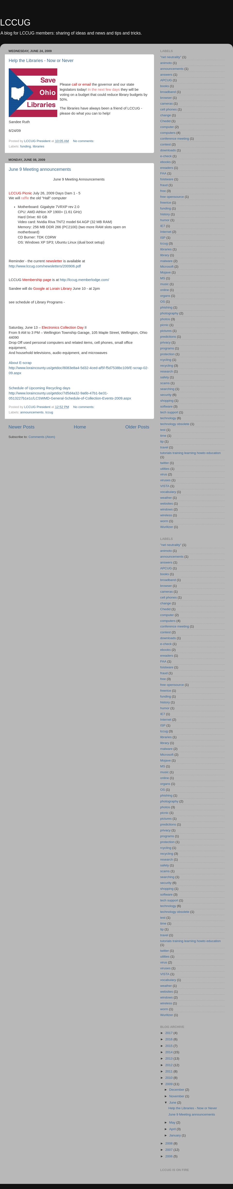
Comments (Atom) (42, 437)
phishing (166, 307)
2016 (169, 1039)
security (166, 395)
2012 (169, 1065)
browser (166, 98)
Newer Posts (21, 426)
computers (167, 133)
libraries (38, 146)
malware (166, 261)
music (164, 284)
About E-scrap (20, 363)
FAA (163, 173)
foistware (166, 179)
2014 (169, 1052)
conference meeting (174, 138)
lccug (49, 412)
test (163, 430)
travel (164, 447)
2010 (169, 1078)
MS (162, 278)
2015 (169, 1046)
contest (165, 144)
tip (162, 441)
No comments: (84, 141)
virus (163, 474)
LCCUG (15, 22)
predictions (168, 336)
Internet (165, 232)
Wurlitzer (166, 527)
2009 (169, 1084)
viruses (165, 480)
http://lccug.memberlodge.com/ (84, 280)
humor (164, 220)
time (163, 435)
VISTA (164, 486)
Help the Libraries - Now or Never (41, 60)
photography (169, 313)
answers (166, 74)
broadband (168, 92)
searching (167, 389)
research (166, 371)
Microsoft (167, 266)
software (166, 406)
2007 (169, 1150)
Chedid (165, 121)
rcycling (165, 360)
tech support (169, 412)
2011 (169, 1071)
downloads (168, 150)
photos (165, 319)
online (164, 290)
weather (166, 497)
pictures (166, 331)
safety (164, 377)
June (173, 1102)
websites (166, 503)
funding (25, 146)
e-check (166, 156)
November (177, 1096)
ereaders (166, 168)
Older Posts (137, 426)
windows (166, 509)
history (165, 214)
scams (165, 383)
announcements (31, 412)
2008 (169, 1143)
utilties (164, 469)
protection (167, 354)
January (175, 1135)
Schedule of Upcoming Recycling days (39, 388)
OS (162, 301)
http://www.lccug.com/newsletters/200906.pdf (45, 266)
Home (80, 426)
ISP (163, 237)
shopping (167, 400)
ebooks (165, 162)
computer (167, 127)
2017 (169, 1033)
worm (164, 521)
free (163, 191)
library (164, 255)
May (172, 1122)
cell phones (168, 109)
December (177, 1089)
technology (168, 418)
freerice (165, 202)
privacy (165, 342)
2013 (169, 1058)
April (173, 1129)
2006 (169, 1156)
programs (167, 348)
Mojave (165, 272)
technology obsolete (174, 424)
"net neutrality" (170, 57)
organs (165, 296)
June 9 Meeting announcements (40, 169)
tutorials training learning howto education (190, 453)
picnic (164, 325)
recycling (166, 365)
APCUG (166, 80)
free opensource (172, 197)
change (165, 115)
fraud (164, 185)
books (164, 86)
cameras (166, 103)
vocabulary (168, 492)
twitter (164, 463)
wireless (166, 515)
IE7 (162, 226)
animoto (166, 63)
